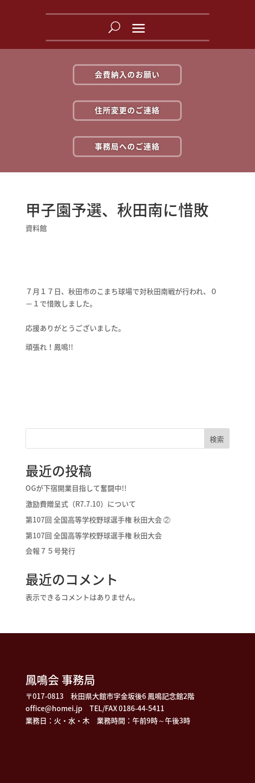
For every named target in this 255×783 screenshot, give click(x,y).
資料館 (36, 228)
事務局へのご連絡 (127, 146)
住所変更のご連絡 (127, 110)
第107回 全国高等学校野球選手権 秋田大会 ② (98, 519)
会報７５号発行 (50, 550)
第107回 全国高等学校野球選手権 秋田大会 (93, 535)
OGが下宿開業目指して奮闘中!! (76, 488)
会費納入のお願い (127, 74)
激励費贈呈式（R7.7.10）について (80, 504)
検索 (217, 439)
